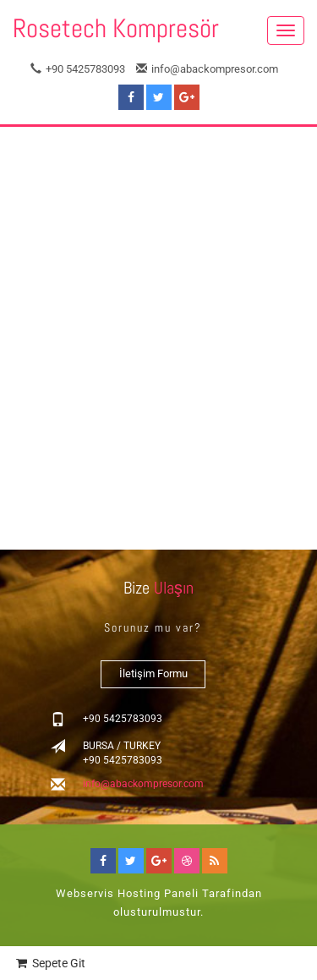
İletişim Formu (153, 673)
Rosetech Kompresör (116, 28)
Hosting (139, 893)
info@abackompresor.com (207, 69)
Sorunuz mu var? (153, 627)
